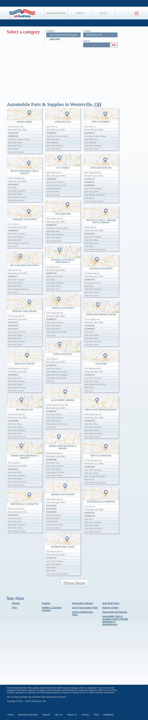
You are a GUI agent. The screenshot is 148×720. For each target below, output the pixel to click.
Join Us (103, 13)
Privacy (85, 714)
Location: (87, 31)
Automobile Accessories (114, 612)
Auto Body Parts (110, 603)
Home (10, 714)
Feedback (108, 714)
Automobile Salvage (82, 603)
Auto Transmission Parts (85, 607)
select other (55, 39)
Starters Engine (110, 607)
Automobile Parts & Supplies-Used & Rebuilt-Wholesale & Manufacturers (115, 620)
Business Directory (56, 13)
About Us (72, 714)
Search (79, 13)
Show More (74, 583)
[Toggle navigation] (136, 13)
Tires (14, 607)
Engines (46, 603)
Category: (50, 31)
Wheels (16, 603)
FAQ (96, 714)
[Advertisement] (77, 73)
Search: (86, 41)
